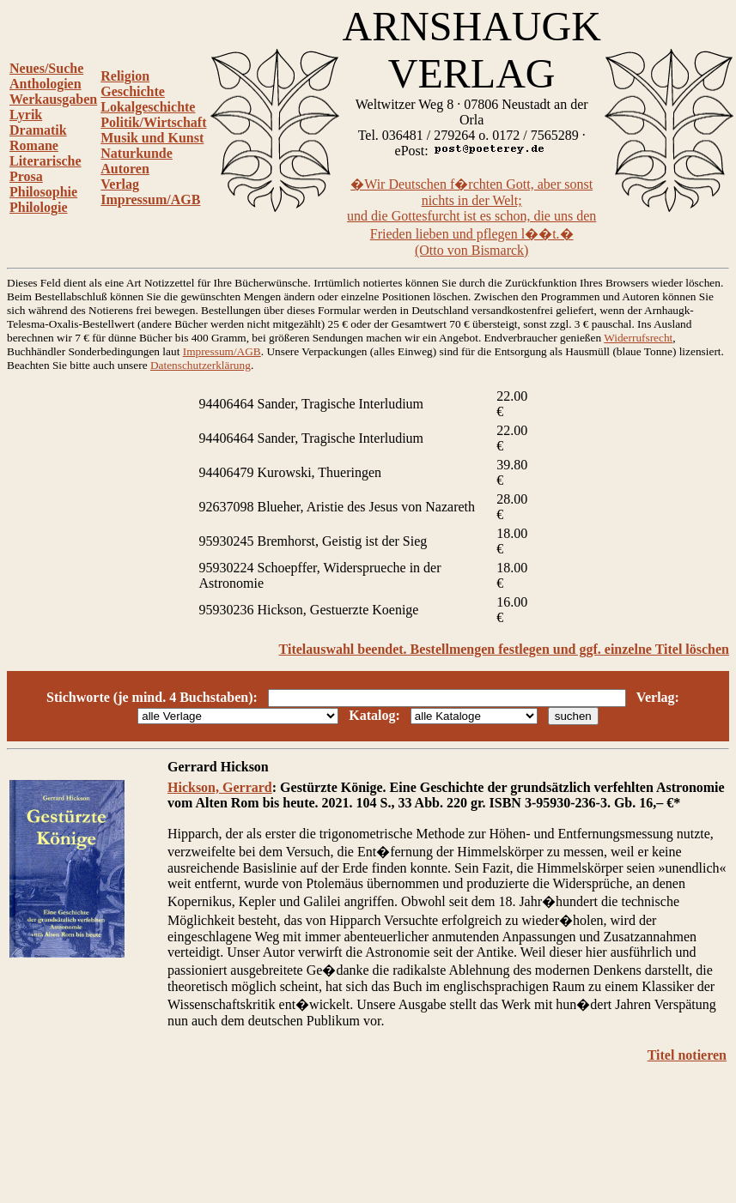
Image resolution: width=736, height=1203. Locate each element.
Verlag (119, 184)
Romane (33, 145)
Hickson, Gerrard (219, 787)
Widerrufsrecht (638, 337)
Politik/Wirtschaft (153, 122)
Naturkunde (136, 153)
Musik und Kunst (152, 137)
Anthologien (45, 83)
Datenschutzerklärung (200, 365)
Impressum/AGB (150, 199)
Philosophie (43, 191)
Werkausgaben (53, 99)
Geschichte (132, 91)
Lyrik (25, 114)
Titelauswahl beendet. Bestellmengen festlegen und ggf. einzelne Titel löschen (504, 649)
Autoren (124, 168)
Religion (124, 76)
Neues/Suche (46, 68)
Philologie (38, 207)
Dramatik (38, 130)
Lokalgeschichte (147, 107)
